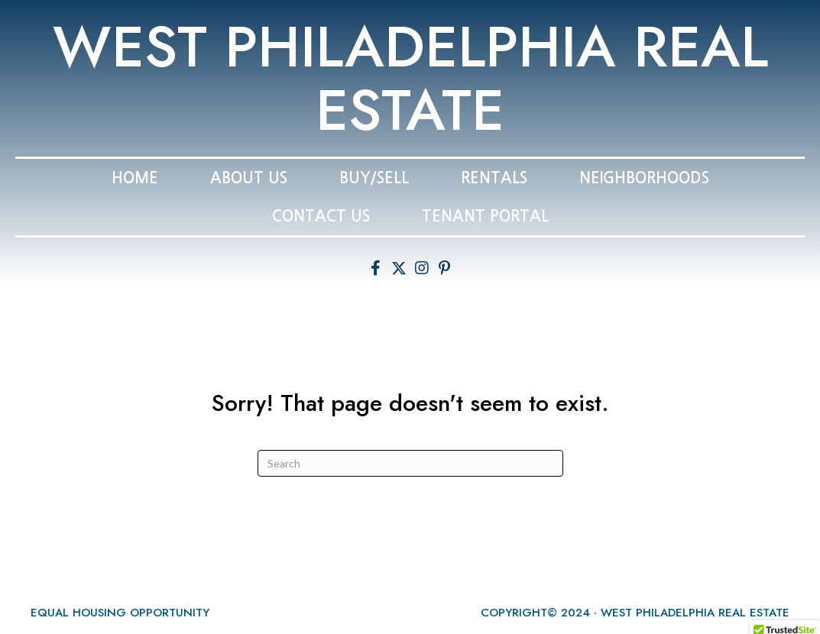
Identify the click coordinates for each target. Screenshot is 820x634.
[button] (376, 268)
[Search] (410, 463)
